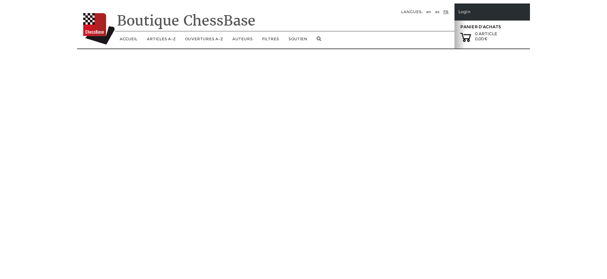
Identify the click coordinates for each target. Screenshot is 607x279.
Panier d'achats (480, 26)
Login (464, 11)
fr (446, 11)
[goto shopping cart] (466, 37)
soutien (297, 38)
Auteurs (242, 38)
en (428, 11)
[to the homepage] (96, 23)
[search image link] (319, 41)
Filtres (270, 38)
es (437, 11)
